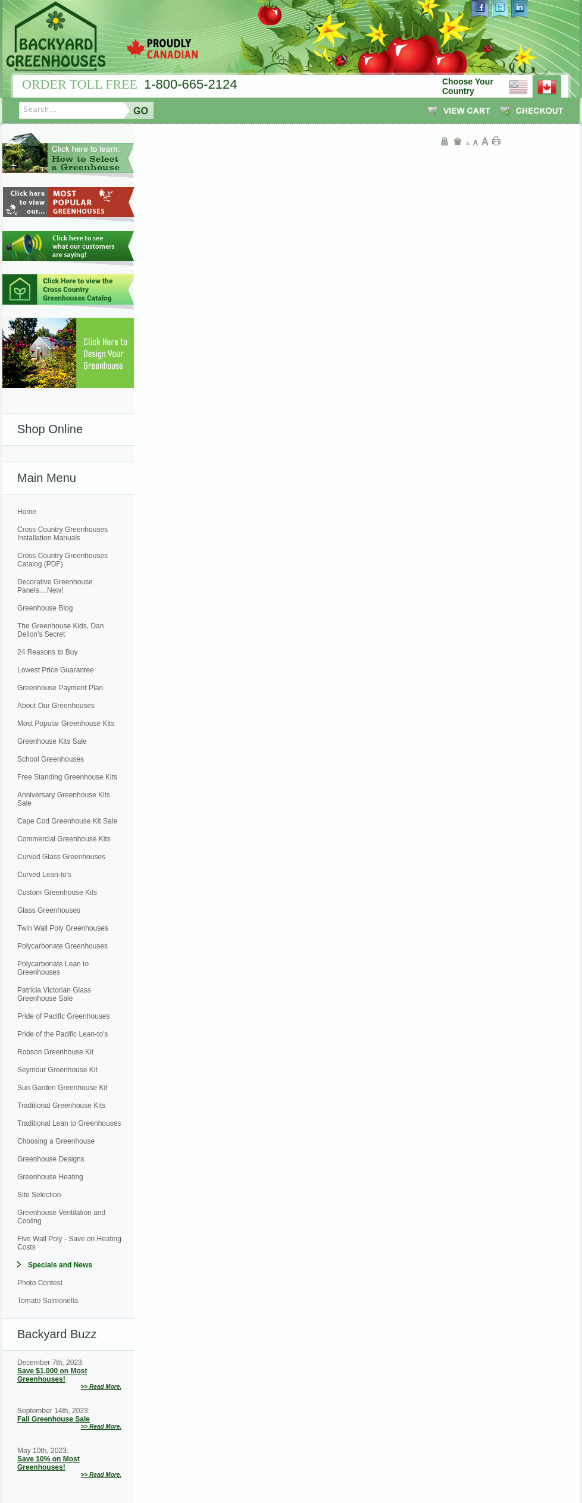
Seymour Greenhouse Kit (57, 1070)
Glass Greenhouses (48, 910)
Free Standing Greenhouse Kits (67, 777)
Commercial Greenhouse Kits (64, 839)
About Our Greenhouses (56, 706)
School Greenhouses (50, 759)
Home (26, 512)
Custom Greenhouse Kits (57, 892)
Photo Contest (39, 1283)
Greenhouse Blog (45, 608)
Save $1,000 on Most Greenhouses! (52, 1375)
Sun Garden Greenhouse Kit (62, 1088)
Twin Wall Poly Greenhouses (62, 928)
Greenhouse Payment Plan (60, 688)
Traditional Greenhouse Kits (61, 1105)
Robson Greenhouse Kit (55, 1052)
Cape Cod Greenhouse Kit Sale (67, 821)
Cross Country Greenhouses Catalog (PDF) (62, 560)
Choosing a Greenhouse (56, 1141)
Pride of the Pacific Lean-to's (62, 1034)
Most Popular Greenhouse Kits (65, 723)
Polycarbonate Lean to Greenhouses (53, 968)
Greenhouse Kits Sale (52, 741)
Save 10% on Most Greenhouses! (48, 1463)
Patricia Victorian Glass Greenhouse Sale (54, 994)
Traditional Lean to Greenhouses (69, 1123)
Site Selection (39, 1195)
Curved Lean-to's (44, 875)
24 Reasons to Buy (47, 652)
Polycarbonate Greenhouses (62, 946)
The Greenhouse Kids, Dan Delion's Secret (60, 630)
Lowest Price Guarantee (55, 670)
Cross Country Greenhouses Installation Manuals (62, 533)
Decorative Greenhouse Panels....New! (55, 586)
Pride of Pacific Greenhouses (63, 1016)
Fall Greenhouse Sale (53, 1419)
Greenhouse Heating (50, 1177)
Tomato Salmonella (47, 1301)
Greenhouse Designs (51, 1159)
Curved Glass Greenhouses (61, 857)
